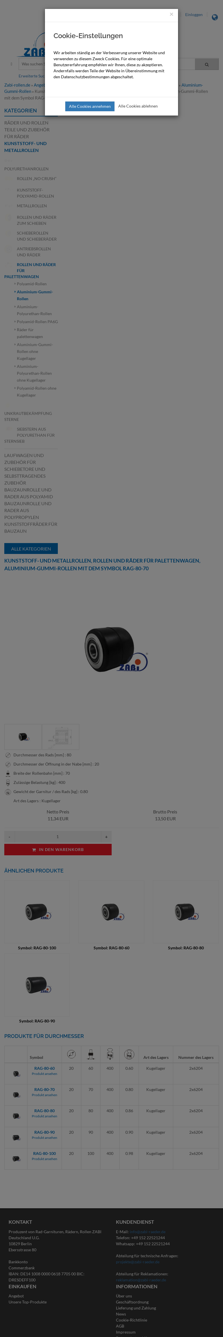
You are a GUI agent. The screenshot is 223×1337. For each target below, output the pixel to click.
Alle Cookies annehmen (90, 106)
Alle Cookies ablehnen (138, 106)
